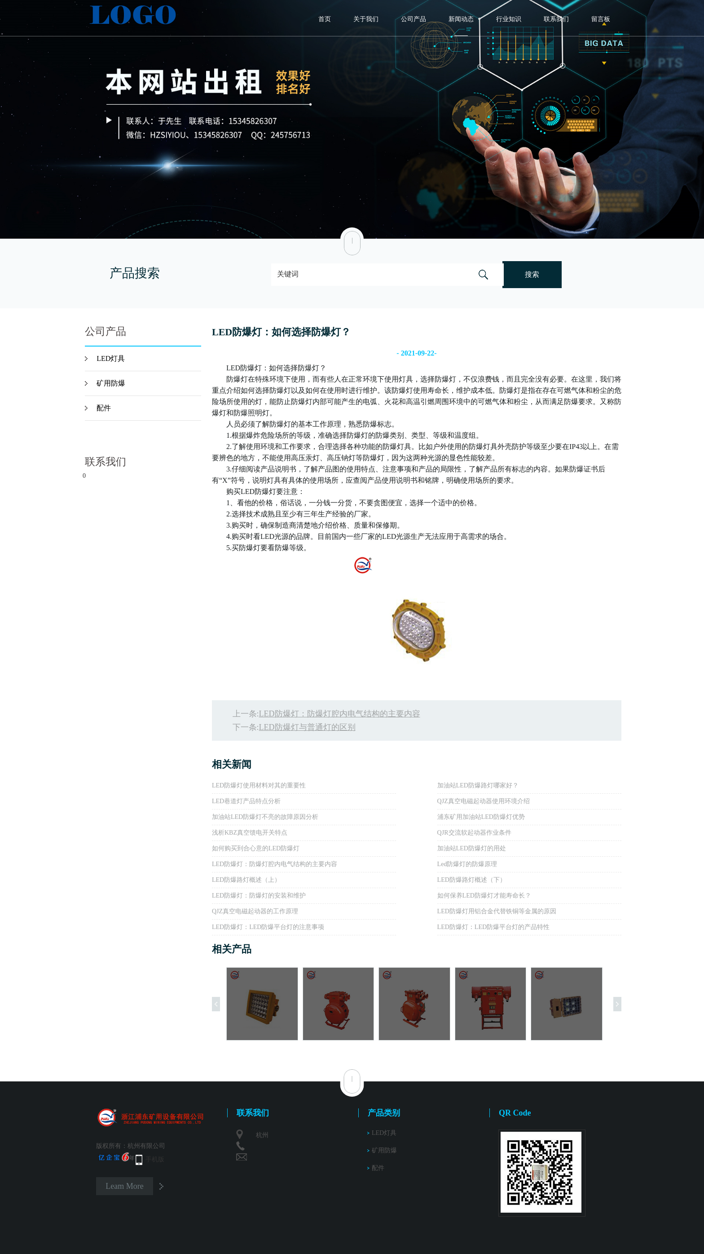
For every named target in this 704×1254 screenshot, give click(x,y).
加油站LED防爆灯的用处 (471, 848)
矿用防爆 (111, 383)
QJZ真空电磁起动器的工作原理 (255, 911)
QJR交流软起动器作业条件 (474, 832)
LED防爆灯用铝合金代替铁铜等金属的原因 (496, 911)
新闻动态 (461, 19)
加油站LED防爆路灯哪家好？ (478, 785)
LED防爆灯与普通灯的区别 (307, 727)
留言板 (600, 19)
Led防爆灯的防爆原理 (467, 864)
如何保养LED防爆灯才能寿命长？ (484, 895)
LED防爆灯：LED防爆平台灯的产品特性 (493, 927)
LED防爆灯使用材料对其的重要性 (259, 785)
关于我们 (365, 19)
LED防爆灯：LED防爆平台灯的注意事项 (268, 927)
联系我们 (556, 19)
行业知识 (508, 19)
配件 (104, 408)
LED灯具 (111, 358)
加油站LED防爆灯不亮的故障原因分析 (265, 817)
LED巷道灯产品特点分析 (246, 801)
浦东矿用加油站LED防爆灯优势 (481, 817)
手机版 (154, 1159)
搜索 (532, 274)
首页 (324, 19)
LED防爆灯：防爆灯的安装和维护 (259, 895)
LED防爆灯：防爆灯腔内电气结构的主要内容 (339, 713)
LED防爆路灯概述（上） (246, 879)
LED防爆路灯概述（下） (471, 879)
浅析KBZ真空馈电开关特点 (249, 832)
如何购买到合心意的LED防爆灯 (255, 848)
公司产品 (413, 19)
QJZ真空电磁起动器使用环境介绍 (483, 801)
